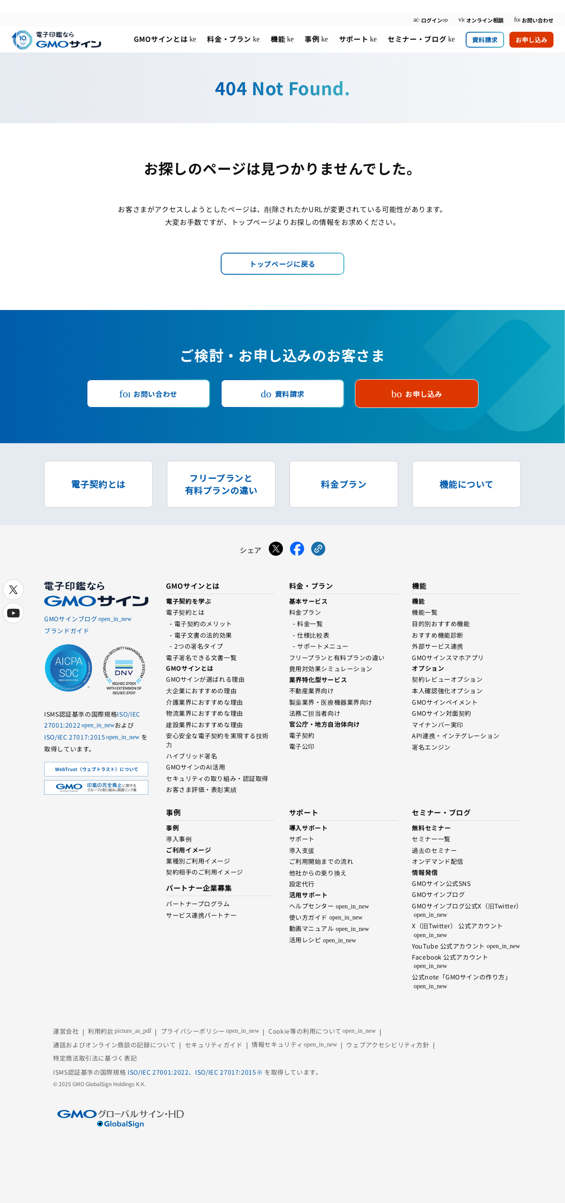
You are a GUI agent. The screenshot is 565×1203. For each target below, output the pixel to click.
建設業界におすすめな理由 (204, 724)
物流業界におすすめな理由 (204, 713)
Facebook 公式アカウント (450, 957)
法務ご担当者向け (314, 713)
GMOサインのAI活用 (195, 766)
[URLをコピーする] (318, 550)
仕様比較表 (313, 635)
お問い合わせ (534, 20)
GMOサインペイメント (445, 702)
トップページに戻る (282, 263)
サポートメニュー (322, 646)
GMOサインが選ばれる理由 (205, 679)
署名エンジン (431, 747)
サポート (302, 838)
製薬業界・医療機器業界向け (331, 702)
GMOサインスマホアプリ (448, 657)
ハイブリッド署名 (191, 755)
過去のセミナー (434, 850)
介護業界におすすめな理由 (204, 702)
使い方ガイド (308, 917)
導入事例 (179, 838)
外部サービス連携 (437, 646)
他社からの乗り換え (318, 872)
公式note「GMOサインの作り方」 (461, 976)
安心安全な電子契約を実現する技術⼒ (217, 740)
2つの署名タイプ (198, 646)
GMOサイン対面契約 (441, 713)
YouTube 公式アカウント (448, 945)
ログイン (430, 20)
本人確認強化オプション (447, 690)
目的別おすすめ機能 (441, 623)
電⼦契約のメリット (203, 623)
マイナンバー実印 (437, 724)
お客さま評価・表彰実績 (201, 789)
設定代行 (302, 883)
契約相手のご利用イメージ (204, 871)
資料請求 (484, 39)
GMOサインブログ (438, 894)
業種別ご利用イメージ (198, 860)
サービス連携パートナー (201, 915)
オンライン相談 (480, 20)
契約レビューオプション (447, 679)
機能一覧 (424, 612)
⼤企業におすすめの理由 (201, 690)
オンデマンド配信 (437, 861)
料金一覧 (310, 623)
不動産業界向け (311, 690)
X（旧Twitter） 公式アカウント (457, 925)
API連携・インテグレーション (455, 735)
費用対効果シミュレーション (331, 668)
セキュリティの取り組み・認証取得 (217, 778)
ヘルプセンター (311, 905)
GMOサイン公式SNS (441, 883)
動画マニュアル (311, 928)
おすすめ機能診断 (437, 635)
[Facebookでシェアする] (297, 550)
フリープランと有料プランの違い (337, 657)
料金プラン (305, 612)
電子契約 (302, 735)
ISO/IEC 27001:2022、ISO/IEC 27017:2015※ (196, 1072)
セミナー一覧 (431, 838)
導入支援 (302, 850)
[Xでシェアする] (276, 550)
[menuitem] (165, 39)
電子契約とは (185, 612)
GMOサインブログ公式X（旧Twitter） (467, 905)
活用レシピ (305, 939)
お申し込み (532, 39)
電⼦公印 (302, 746)
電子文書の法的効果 (203, 635)
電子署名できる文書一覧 (201, 657)
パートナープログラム (198, 903)
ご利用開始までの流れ (321, 861)
